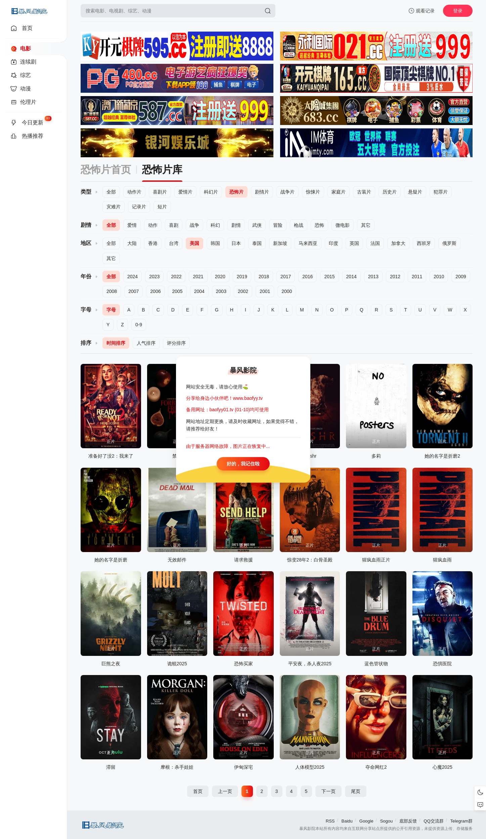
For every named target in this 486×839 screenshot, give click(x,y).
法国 (375, 243)
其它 (365, 225)
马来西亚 (308, 243)
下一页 (328, 791)
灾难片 (113, 206)
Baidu (347, 821)
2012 (395, 276)
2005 (177, 291)
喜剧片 (160, 192)
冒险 (277, 225)
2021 (198, 276)
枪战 (298, 225)
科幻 (215, 225)
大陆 (132, 243)
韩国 (215, 243)
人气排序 (146, 343)
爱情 (132, 225)
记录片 (139, 206)
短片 (162, 206)
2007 (133, 291)
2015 (329, 276)
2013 (373, 276)
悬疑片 (415, 192)
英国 (354, 243)
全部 (111, 192)
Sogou (386, 821)
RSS (330, 821)
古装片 (364, 192)
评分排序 (176, 343)
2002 (243, 291)
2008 (111, 291)
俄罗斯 (449, 243)
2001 (265, 291)
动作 (153, 225)
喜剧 (173, 225)
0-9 (138, 324)
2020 (220, 276)
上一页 (225, 791)
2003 (221, 291)
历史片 (390, 192)
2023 (154, 276)
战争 (194, 225)
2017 (285, 276)
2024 (132, 276)
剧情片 (262, 192)
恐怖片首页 (106, 169)
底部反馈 (408, 821)
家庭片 (339, 192)
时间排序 (115, 343)
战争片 (287, 192)
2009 (460, 276)
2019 (242, 276)
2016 (307, 276)
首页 (198, 791)
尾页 (355, 791)
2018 (264, 276)
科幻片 (211, 192)
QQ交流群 (433, 821)
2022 (176, 276)
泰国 (257, 243)
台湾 (173, 243)
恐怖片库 (162, 169)
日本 (236, 243)
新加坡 (280, 243)
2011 (417, 276)
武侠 (257, 225)
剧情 (236, 225)
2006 (155, 291)
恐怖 (319, 225)
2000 (286, 291)
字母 (111, 309)
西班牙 (424, 243)
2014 (351, 276)
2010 (439, 276)
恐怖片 (236, 192)
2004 (199, 291)
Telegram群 (461, 821)
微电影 (343, 225)
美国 (194, 243)
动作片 (134, 192)
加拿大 (398, 243)
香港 (153, 243)
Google (366, 821)
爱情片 (185, 192)
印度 (333, 243)
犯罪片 (441, 192)
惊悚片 (313, 192)
